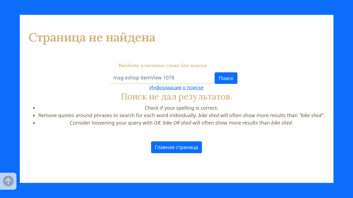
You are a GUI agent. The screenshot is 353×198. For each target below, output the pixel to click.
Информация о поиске (176, 87)
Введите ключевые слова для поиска (163, 65)
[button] (176, 147)
